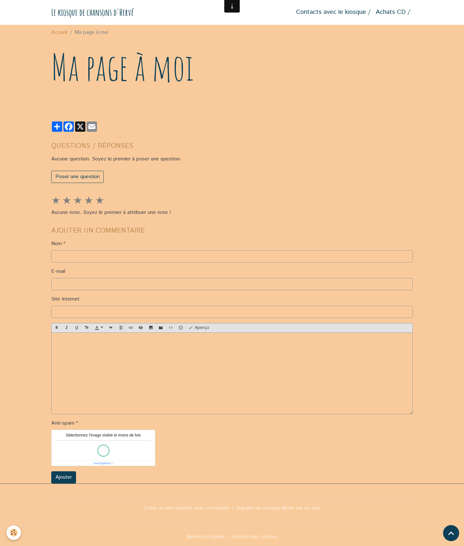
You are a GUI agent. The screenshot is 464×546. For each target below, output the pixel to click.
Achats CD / (393, 12)
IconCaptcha (102, 463)
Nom (56, 243)
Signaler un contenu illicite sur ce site (278, 508)
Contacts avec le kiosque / (333, 12)
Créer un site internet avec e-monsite (186, 508)
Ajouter (63, 477)
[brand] (92, 12)
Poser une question (77, 176)
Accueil (59, 32)
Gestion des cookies (254, 537)
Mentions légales (206, 537)
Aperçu (198, 327)
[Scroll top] (451, 533)
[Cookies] (13, 532)
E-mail (58, 271)
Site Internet (65, 299)
